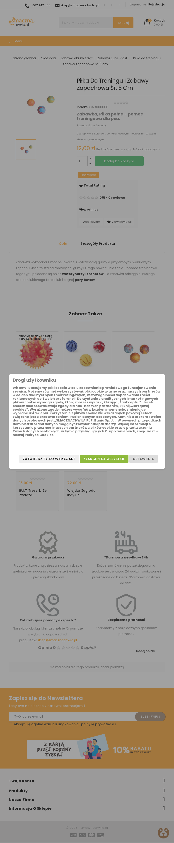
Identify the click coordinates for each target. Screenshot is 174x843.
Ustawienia (135, 455)
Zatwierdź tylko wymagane (90, 464)
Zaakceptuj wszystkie (96, 455)
